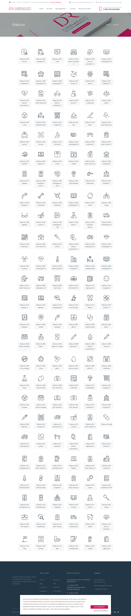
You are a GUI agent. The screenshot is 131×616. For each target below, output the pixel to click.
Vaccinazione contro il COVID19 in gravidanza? (78, 581)
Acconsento (99, 607)
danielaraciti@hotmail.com (103, 586)
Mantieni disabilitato (101, 611)
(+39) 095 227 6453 (100, 589)
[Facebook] (112, 612)
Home (108, 25)
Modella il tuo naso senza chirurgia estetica (76, 588)
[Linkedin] (118, 612)
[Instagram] (114, 612)
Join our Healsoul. (55, 2)
